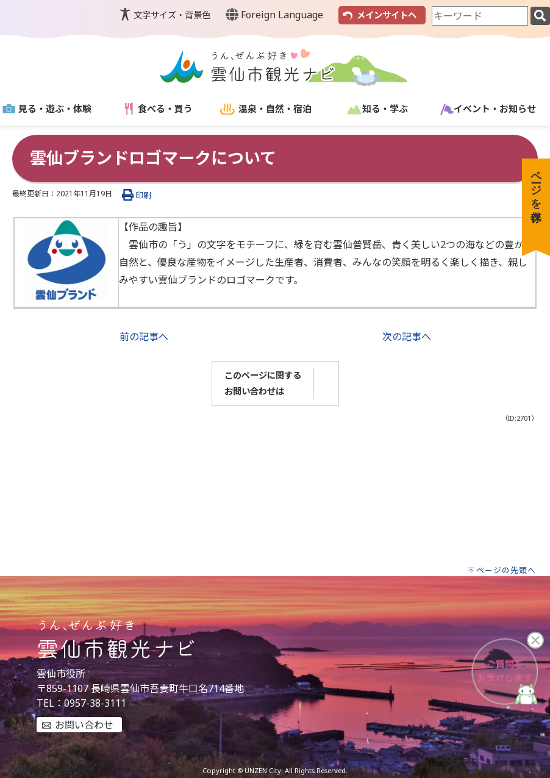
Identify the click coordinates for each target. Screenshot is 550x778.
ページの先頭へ (506, 570)
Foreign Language (274, 14)
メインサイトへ (386, 15)
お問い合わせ (84, 725)
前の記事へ (144, 336)
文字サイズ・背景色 (172, 15)
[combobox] (479, 16)
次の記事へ (406, 336)
